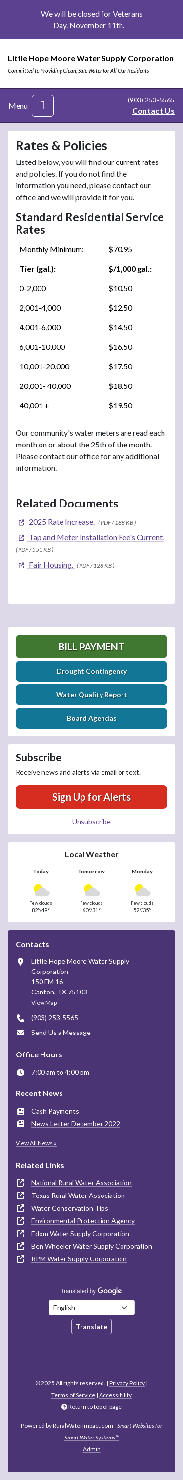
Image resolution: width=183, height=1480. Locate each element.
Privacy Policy (127, 1383)
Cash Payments (55, 1111)
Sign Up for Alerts (91, 797)
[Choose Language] (92, 1307)
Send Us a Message (61, 1032)
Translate (91, 1326)
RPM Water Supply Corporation (79, 1259)
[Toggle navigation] (43, 106)
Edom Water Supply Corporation (80, 1233)
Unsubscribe (91, 821)
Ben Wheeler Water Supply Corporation (91, 1246)
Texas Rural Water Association (78, 1195)
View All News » (36, 1143)
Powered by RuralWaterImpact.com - (91, 1431)
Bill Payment (91, 646)
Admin (92, 1449)
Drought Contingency (92, 671)
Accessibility (115, 1395)
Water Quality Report (91, 694)
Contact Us (153, 110)
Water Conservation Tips (69, 1208)
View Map (44, 1002)
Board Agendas (92, 718)
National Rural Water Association (81, 1182)
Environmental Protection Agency (83, 1220)
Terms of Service (73, 1395)
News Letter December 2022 (75, 1123)
